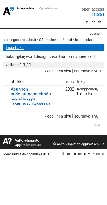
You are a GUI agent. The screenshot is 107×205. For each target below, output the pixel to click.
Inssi (98, 14)
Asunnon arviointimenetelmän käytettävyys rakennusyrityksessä (31, 96)
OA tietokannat (50, 40)
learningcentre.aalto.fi (19, 40)
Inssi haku (15, 47)
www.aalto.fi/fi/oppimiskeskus (26, 154)
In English (93, 22)
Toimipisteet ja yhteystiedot (85, 154)
